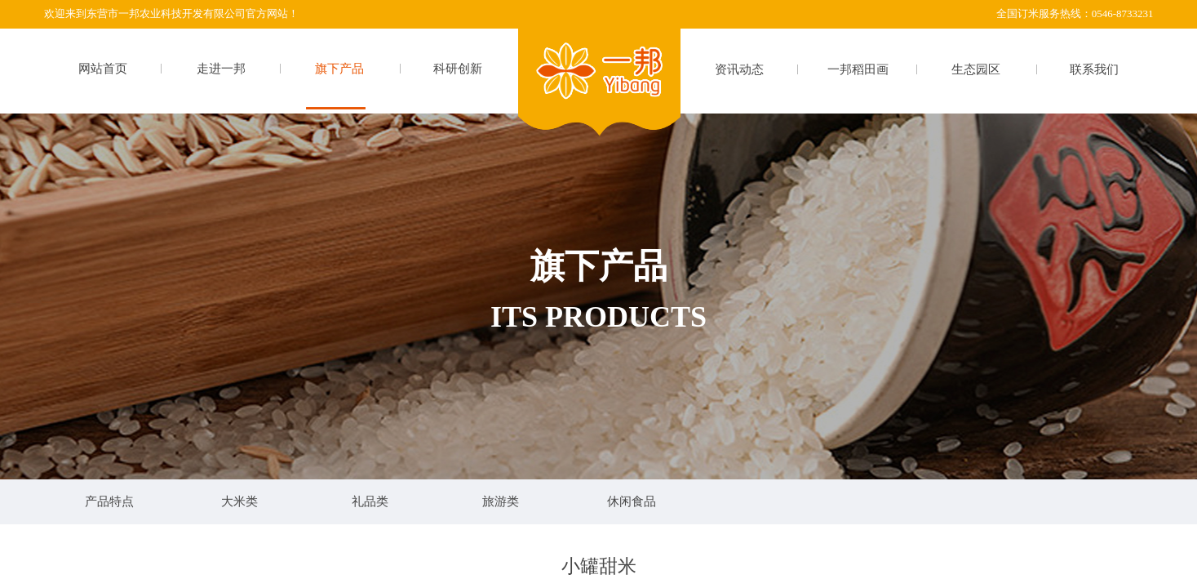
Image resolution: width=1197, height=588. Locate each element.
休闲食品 (631, 501)
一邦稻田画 (858, 69)
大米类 (239, 501)
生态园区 (975, 69)
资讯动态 (739, 69)
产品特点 (109, 501)
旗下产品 (339, 68)
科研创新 (457, 68)
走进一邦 (221, 68)
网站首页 (102, 68)
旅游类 (500, 501)
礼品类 (370, 501)
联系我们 (1094, 69)
